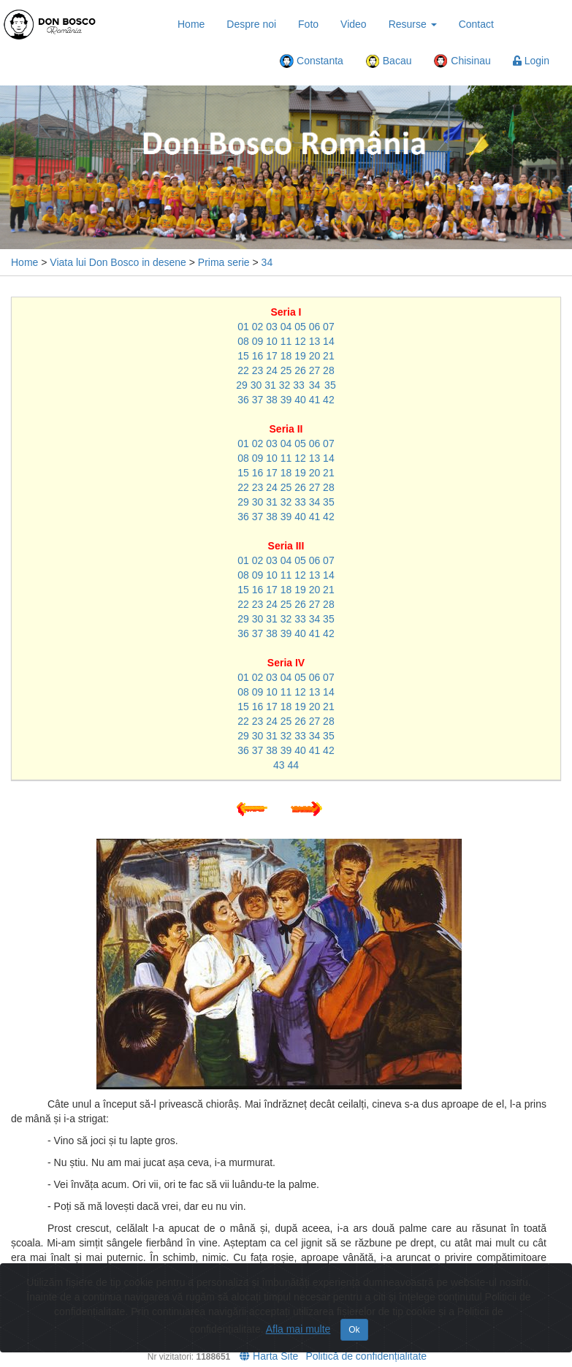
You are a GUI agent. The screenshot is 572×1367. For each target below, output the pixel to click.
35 (330, 385)
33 (299, 385)
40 (300, 399)
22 (243, 370)
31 (270, 385)
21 (329, 356)
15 (243, 356)
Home (191, 24)
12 (300, 341)
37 (258, 399)
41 (315, 399)
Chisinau (461, 61)
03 (272, 326)
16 (258, 356)
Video (353, 24)
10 (272, 341)
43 (279, 765)
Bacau (388, 61)
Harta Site (269, 1356)
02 (258, 326)
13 (315, 341)
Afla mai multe (298, 1329)
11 (286, 341)
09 (258, 341)
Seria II (286, 429)
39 (286, 399)
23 (258, 370)
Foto (308, 24)
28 (329, 370)
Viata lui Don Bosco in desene (118, 262)
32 (285, 385)
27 (315, 370)
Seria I (285, 312)
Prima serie (224, 262)
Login (531, 60)
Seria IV (286, 663)
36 (243, 399)
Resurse (413, 24)
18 (286, 356)
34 (267, 262)
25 (286, 370)
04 (286, 326)
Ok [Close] (353, 1330)
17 (272, 356)
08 (243, 341)
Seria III (286, 546)
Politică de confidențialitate (366, 1356)
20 (315, 356)
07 (329, 326)
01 (243, 326)
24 (272, 370)
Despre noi (251, 24)
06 (315, 326)
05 (300, 326)
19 (300, 356)
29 (242, 385)
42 (329, 399)
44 (293, 765)
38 (272, 399)
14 (329, 341)
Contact (476, 24)
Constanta (311, 61)
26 (300, 370)
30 (256, 385)
